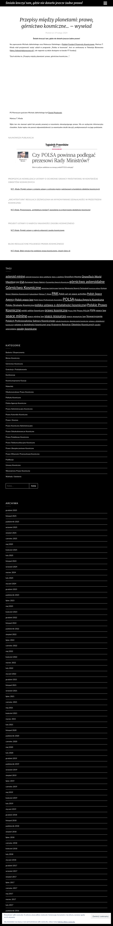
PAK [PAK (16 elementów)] (55, 293)
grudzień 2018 (11, 815)
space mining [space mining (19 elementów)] (16, 316)
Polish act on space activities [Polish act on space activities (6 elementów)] (73, 294)
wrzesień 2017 (11, 871)
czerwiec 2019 (11, 786)
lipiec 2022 (10, 640)
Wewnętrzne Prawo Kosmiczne (18, 471)
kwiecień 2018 (11, 848)
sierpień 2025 (11, 533)
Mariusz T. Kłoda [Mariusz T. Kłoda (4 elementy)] (45, 294)
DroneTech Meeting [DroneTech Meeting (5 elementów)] (72, 277)
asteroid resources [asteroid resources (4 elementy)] (32, 277)
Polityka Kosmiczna (13, 397)
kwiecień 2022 (11, 657)
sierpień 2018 (11, 832)
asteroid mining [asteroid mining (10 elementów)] (15, 276)
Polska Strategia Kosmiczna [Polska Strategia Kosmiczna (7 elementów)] (20, 305)
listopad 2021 (11, 685)
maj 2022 (9, 651)
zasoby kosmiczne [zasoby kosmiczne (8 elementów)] (27, 328)
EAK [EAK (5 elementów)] (17, 282)
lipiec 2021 (10, 696)
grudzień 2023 (11, 589)
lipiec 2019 (10, 781)
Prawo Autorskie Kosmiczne (17, 414)
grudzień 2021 (11, 679)
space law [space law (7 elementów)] (101, 310)
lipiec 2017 (10, 882)
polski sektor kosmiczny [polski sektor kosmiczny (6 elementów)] (32, 310)
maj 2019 (9, 792)
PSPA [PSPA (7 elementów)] (92, 310)
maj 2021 (9, 708)
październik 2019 (12, 764)
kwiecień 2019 (11, 798)
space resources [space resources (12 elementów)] (55, 316)
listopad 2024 (11, 561)
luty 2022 (9, 668)
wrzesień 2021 (11, 691)
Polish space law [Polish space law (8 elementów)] (24, 299)
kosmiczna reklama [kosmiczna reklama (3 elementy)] (94, 288)
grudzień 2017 (11, 865)
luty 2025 (9, 555)
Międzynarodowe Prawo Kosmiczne (20, 392)
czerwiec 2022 (11, 645)
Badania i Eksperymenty (15, 352)
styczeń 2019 (11, 809)
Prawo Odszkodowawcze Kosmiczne (20, 431)
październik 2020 (12, 736)
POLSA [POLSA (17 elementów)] (68, 299)
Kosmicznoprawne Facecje (16, 380)
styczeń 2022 (11, 674)
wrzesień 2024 (11, 567)
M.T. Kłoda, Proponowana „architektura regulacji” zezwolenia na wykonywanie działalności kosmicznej (50, 210)
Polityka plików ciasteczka (66, 922)
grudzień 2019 (11, 758)
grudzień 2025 (11, 510)
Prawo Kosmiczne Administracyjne (19, 426)
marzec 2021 (11, 719)
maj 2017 (9, 893)
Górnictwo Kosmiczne (14, 364)
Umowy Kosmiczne (13, 465)
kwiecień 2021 (11, 713)
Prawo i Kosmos (12, 420)
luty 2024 (9, 578)
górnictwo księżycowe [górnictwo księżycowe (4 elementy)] (50, 288)
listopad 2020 (11, 730)
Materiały (9, 386)
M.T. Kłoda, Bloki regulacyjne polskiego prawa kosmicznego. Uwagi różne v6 (40, 251)
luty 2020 (9, 753)
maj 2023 (9, 606)
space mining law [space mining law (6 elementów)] (35, 316)
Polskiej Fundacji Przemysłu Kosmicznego (78, 44)
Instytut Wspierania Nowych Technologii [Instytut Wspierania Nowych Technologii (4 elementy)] (74, 288)
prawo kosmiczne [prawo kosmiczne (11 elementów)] (56, 310)
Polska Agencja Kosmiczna (16, 403)
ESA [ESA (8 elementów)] (22, 281)
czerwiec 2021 (11, 702)
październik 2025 (12, 521)
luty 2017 (9, 905)
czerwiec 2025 (11, 538)
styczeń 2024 (11, 583)
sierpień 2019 (11, 775)
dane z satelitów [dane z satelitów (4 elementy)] (58, 277)
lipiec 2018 (10, 837)
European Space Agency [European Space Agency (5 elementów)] (35, 282)
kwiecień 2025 (11, 550)
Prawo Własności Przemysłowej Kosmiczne (22, 454)
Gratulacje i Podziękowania (16, 369)
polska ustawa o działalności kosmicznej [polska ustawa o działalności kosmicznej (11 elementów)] (60, 305)
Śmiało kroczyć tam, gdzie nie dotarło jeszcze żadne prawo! (44, 3)
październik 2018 (12, 826)
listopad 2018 (11, 820)
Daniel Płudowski (55, 112)
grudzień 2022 (11, 617)
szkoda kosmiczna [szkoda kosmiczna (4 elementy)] (62, 321)
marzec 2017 (11, 899)
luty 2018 (9, 854)
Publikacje (10, 459)
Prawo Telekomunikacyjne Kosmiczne (20, 442)
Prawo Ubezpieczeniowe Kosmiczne (20, 448)
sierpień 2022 (11, 634)
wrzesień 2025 (11, 527)
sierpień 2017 (11, 877)
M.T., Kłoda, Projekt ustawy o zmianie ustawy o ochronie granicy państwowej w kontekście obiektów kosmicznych (55, 189)
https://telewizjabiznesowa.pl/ (22, 50)
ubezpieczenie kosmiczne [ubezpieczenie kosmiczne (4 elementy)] (78, 321)
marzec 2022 (11, 662)
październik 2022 (12, 629)
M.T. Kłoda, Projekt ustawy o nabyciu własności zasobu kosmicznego (37, 230)
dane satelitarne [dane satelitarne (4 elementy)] (45, 277)
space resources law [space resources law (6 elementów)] (76, 316)
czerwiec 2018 (11, 843)
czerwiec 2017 (11, 888)
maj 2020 (9, 747)
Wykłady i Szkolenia (13, 476)
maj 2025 (9, 544)
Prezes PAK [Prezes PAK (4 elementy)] (72, 311)
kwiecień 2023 (11, 612)
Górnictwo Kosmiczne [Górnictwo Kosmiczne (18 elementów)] (23, 287)
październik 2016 (12, 911)
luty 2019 (9, 803)
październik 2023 (12, 595)
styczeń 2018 (11, 860)
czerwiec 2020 (11, 741)
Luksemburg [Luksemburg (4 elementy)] (33, 294)
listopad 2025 (11, 516)
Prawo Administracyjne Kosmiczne (19, 409)
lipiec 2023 (10, 600)
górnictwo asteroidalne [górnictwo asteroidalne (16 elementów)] (87, 281)
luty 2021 (9, 724)
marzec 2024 (11, 572)
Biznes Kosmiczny (13, 358)
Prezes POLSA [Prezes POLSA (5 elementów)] (83, 310)
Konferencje (10, 375)
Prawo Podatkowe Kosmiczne (17, 437)
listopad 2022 (11, 623)
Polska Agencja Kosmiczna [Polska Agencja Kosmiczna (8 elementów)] (89, 299)
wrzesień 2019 (11, 770)
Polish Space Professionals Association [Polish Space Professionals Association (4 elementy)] (48, 300)
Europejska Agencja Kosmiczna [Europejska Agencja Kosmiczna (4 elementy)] (57, 282)
